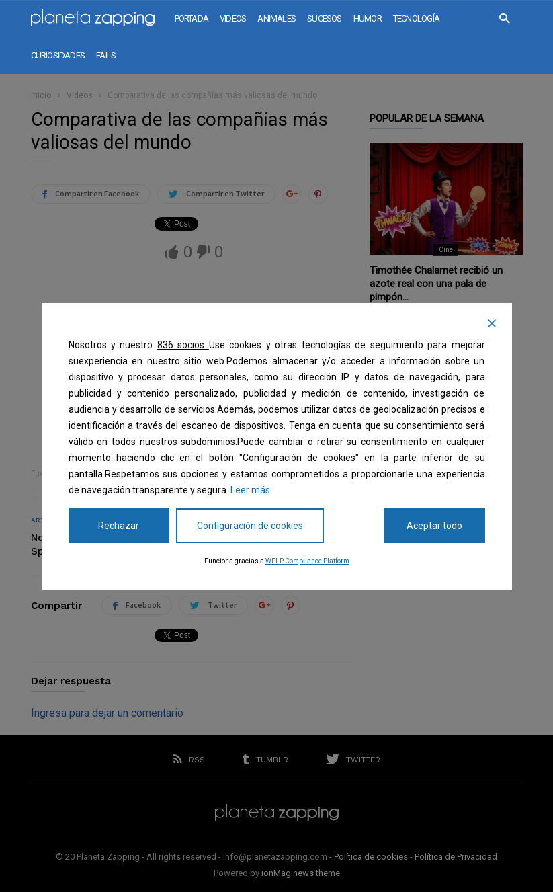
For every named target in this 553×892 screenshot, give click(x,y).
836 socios (183, 344)
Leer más (250, 490)
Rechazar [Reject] (118, 525)
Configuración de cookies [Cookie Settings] (250, 525)
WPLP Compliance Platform (307, 561)
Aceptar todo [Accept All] (434, 525)
